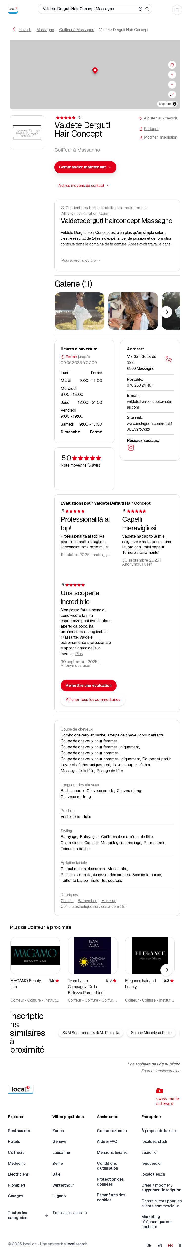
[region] (95, 74)
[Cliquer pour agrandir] (79, 311)
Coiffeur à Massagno (76, 30)
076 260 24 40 (140, 385)
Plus (79, 654)
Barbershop (87, 901)
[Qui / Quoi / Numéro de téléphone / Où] (89, 8)
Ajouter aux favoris (161, 118)
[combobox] (85, 167)
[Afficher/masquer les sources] (175, 104)
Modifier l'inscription (158, 137)
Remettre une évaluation (89, 685)
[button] (95, 71)
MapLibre (165, 104)
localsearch (77, 1244)
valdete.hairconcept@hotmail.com (149, 404)
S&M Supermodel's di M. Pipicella (90, 1033)
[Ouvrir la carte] (168, 359)
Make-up (108, 901)
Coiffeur (67, 901)
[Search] (147, 9)
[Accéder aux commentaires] (68, 117)
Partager (149, 129)
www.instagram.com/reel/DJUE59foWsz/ (149, 426)
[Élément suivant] (166, 312)
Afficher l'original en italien (85, 213)
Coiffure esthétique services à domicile (93, 906)
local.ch (25, 30)
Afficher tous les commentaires (93, 699)
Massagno (45, 30)
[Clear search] (140, 9)
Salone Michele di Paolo (151, 1033)
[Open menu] (177, 10)
